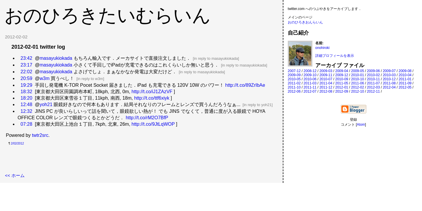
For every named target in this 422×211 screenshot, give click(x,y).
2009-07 (389, 71)
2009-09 (294, 75)
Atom (361, 124)
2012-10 (357, 91)
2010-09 (341, 79)
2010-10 (357, 79)
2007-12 (294, 71)
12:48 (26, 104)
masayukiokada (56, 58)
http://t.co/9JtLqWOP (153, 124)
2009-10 (310, 75)
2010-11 (373, 79)
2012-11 (373, 91)
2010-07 (325, 79)
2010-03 (389, 75)
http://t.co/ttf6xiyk (151, 98)
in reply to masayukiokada (216, 58)
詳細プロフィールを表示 (334, 56)
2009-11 (325, 75)
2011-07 (373, 83)
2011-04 (325, 83)
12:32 (26, 111)
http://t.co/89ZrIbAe (245, 85)
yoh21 (46, 104)
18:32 (26, 91)
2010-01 (357, 75)
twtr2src (40, 135)
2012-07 (310, 91)
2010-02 (373, 75)
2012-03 (373, 87)
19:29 (26, 85)
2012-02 (357, 87)
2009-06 (373, 71)
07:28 (26, 124)
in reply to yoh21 (257, 105)
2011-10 (294, 87)
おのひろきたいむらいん (107, 15)
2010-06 (310, 79)
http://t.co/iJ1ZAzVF (152, 91)
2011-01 (405, 79)
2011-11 (310, 87)
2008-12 (310, 71)
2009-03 (325, 71)
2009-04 (341, 71)
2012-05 (405, 87)
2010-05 (294, 79)
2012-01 (341, 87)
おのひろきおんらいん (305, 22)
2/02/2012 (17, 143)
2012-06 (294, 91)
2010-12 (389, 79)
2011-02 (294, 83)
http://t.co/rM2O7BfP (147, 117)
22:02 (26, 71)
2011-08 (389, 83)
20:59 (26, 78)
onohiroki (322, 48)
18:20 (26, 98)
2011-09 (405, 83)
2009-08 (405, 71)
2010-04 (405, 75)
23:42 (26, 58)
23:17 (26, 64)
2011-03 (310, 83)
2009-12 (341, 75)
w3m (45, 78)
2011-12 (325, 87)
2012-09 (341, 91)
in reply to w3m (90, 78)
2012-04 (389, 87)
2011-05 (341, 83)
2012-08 (325, 91)
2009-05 (357, 71)
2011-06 (357, 83)
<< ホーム (15, 175)
